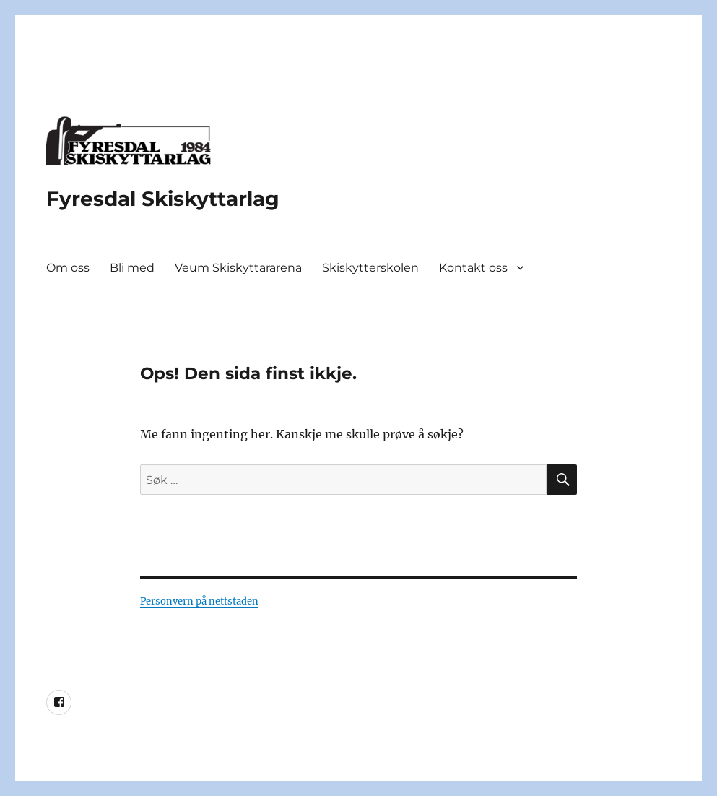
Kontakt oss (473, 267)
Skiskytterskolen (370, 267)
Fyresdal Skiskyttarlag (162, 198)
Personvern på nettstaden (199, 601)
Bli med (132, 267)
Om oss (68, 267)
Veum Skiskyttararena (238, 267)
